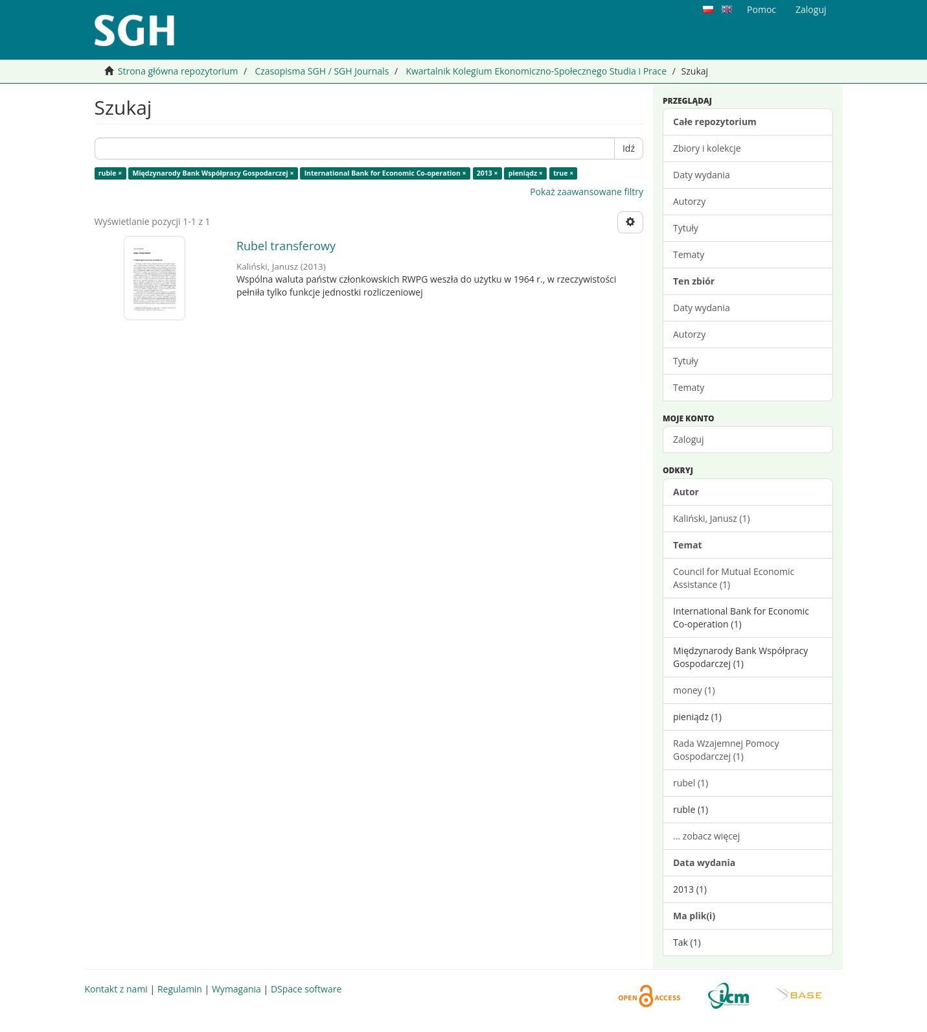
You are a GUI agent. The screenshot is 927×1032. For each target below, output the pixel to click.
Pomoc (761, 9)
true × (563, 173)
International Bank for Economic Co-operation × (385, 173)
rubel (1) (690, 783)
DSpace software (306, 989)
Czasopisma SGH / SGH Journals (322, 71)
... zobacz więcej (706, 836)
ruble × (110, 173)
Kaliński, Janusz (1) (711, 518)
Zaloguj (688, 439)
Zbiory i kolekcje (707, 148)
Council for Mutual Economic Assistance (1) (733, 578)
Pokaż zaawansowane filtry (586, 191)
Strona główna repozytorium (178, 71)
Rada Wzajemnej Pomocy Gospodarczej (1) (726, 749)
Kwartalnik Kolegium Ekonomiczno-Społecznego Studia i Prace (536, 71)
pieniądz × (526, 173)
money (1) (694, 690)
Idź (629, 148)
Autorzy (689, 201)
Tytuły (685, 228)
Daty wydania (701, 175)
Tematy (688, 254)
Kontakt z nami (116, 989)
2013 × (487, 173)
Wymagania (236, 989)
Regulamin (179, 989)
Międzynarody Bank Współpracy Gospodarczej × (212, 173)
